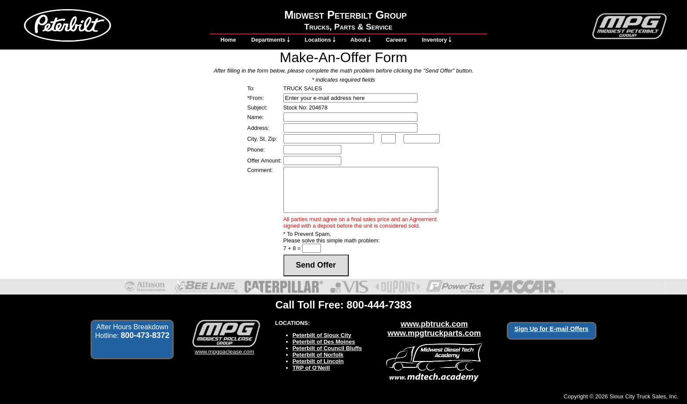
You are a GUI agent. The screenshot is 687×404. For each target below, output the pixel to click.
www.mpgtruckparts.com (434, 333)
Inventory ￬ (436, 39)
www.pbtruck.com (434, 324)
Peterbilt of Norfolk (318, 354)
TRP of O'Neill (311, 367)
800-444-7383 (379, 305)
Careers (396, 39)
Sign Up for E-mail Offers (552, 328)
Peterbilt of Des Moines (324, 341)
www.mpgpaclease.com (224, 348)
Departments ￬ (270, 39)
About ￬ (360, 39)
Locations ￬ (320, 39)
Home (228, 39)
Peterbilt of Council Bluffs (327, 348)
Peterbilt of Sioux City (322, 335)
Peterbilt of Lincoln (318, 361)
